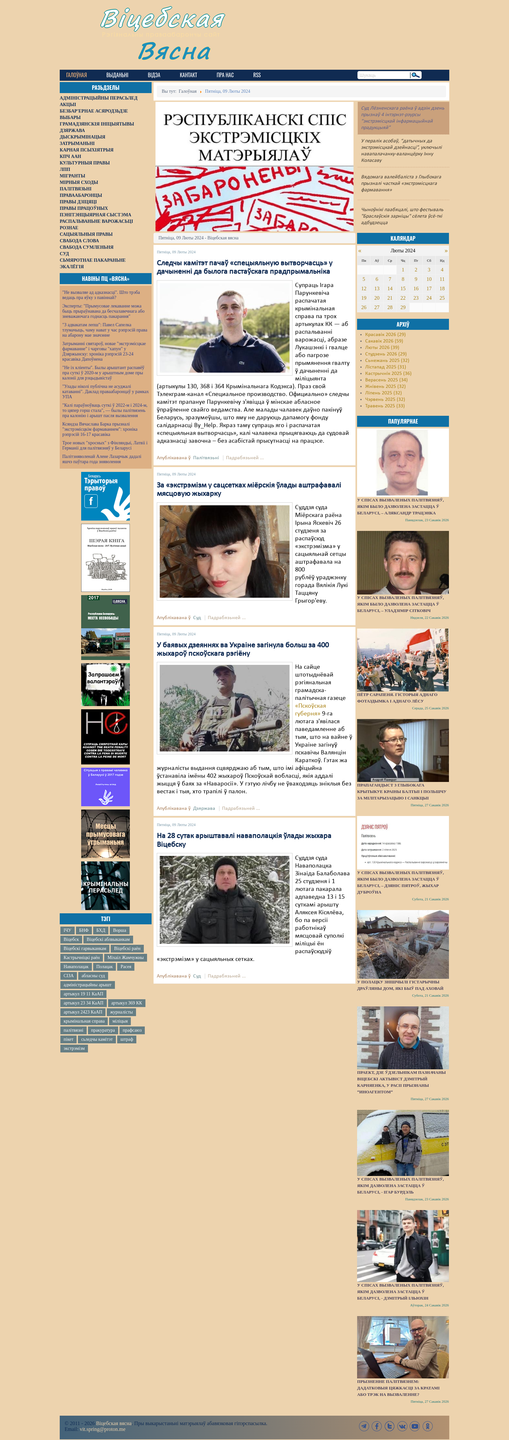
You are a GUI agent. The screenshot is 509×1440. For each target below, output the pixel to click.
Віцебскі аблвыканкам (108, 939)
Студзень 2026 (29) (386, 354)
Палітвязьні (206, 458)
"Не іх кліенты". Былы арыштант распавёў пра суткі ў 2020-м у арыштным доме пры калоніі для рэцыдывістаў (103, 372)
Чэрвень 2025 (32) (385, 399)
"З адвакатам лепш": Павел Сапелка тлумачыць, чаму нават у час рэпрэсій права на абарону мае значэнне (104, 330)
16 (416, 288)
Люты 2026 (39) (382, 347)
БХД (100, 930)
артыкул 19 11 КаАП (83, 993)
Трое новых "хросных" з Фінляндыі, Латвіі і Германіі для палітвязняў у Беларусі (104, 445)
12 (363, 288)
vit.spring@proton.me (103, 1429)
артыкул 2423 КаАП (83, 1012)
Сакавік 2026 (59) (384, 341)
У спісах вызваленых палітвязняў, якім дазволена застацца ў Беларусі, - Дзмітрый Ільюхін (400, 1292)
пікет (68, 1039)
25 (442, 298)
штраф (126, 1039)
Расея (125, 966)
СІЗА (69, 975)
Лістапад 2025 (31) (385, 367)
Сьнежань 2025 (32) (387, 360)
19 (363, 298)
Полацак (104, 966)
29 (402, 307)
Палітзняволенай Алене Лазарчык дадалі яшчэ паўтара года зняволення (101, 459)
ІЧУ (67, 930)
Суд (197, 617)
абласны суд (93, 975)
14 (389, 288)
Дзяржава (204, 808)
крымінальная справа (84, 1021)
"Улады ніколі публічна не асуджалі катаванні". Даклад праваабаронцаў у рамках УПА (105, 391)
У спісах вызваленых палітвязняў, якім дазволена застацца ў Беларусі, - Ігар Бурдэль (400, 1185)
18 (442, 288)
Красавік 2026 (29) (385, 334)
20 (376, 298)
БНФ (84, 930)
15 (402, 288)
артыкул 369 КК (126, 1003)
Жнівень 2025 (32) (385, 386)
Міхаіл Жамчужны (125, 957)
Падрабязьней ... (245, 458)
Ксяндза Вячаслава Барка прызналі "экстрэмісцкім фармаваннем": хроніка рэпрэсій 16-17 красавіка (99, 429)
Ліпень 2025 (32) (383, 393)
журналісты (121, 1012)
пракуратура (103, 1030)
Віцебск (71, 939)
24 (429, 298)
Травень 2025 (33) (385, 406)
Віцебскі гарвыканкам (85, 948)
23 (416, 298)
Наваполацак (76, 966)
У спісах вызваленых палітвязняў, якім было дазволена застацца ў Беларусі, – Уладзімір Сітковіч (400, 604)
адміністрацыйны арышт (88, 984)
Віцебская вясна (113, 1423)
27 (376, 307)
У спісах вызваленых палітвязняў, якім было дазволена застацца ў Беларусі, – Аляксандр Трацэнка (400, 506)
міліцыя (120, 1021)
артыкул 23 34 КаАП (84, 1003)
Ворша (119, 930)
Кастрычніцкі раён (82, 957)
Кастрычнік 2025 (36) (388, 373)
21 (389, 298)
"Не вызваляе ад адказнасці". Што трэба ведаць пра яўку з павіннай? (101, 295)
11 (442, 279)
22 (402, 298)
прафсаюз (132, 1030)
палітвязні (73, 1030)
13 (376, 288)
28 (389, 307)
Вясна (173, 50)
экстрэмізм (74, 1048)
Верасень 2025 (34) (386, 380)
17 (429, 288)
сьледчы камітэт (97, 1039)
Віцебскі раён (127, 948)
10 (429, 279)
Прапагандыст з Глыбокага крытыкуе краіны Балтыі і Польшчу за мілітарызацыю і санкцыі (401, 791)
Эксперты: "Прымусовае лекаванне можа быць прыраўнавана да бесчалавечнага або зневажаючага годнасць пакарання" (103, 311)
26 (363, 307)
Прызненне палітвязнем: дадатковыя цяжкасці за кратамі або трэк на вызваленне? (398, 1388)
